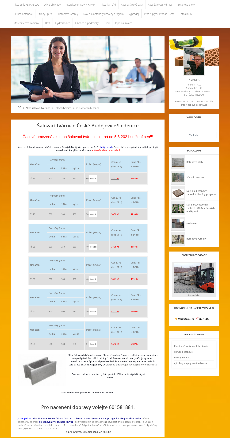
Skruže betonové (23, 14)
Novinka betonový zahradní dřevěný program (201, 193)
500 (50, 179)
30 (87, 312)
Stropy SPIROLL (182, 358)
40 (87, 247)
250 (74, 179)
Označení (35, 165)
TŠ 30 (32, 280)
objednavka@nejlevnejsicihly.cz (139, 365)
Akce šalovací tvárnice (160, 5)
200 (63, 215)
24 (87, 345)
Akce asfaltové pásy (132, 5)
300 (63, 280)
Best (47, 24)
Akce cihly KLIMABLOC (26, 5)
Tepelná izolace (123, 24)
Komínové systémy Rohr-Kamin (191, 347)
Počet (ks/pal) (93, 165)
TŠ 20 (32, 215)
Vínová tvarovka (195, 178)
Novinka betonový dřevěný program (103, 14)
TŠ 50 (32, 345)
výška (76, 169)
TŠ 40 (32, 312)
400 (63, 312)
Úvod (107, 24)
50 (87, 215)
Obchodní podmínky (87, 24)
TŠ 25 (32, 247)
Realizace (191, 224)
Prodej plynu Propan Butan (159, 14)
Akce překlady (52, 5)
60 (87, 179)
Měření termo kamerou (27, 24)
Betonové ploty (186, 5)
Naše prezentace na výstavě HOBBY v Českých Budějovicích (201, 209)
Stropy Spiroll (45, 14)
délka (52, 169)
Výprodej (134, 14)
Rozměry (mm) (57, 161)
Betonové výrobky (68, 14)
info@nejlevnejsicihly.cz (194, 105)
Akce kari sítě (108, 5)
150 (63, 179)
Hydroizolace (62, 24)
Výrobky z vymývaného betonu (191, 364)
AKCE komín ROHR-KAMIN (81, 5)
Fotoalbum (186, 14)
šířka (64, 169)
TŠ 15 (32, 179)
